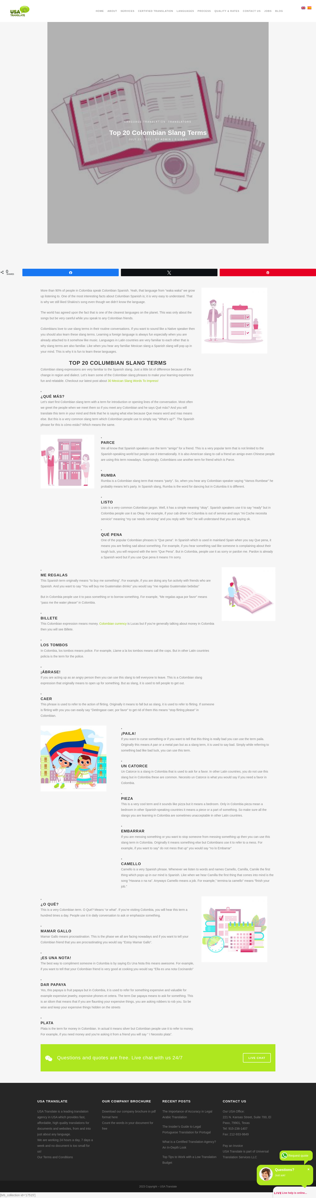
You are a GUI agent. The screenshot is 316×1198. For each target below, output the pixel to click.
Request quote (298, 1155)
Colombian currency (113, 623)
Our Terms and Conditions (55, 1157)
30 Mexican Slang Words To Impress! (133, 381)
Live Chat (256, 1057)
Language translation (145, 122)
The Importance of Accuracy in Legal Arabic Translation (187, 1114)
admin (166, 139)
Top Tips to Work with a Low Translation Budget (189, 1159)
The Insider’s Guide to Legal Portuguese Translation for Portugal (186, 1129)
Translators (179, 122)
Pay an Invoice (233, 1145)
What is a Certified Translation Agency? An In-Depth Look (189, 1144)
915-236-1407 (238, 1128)
